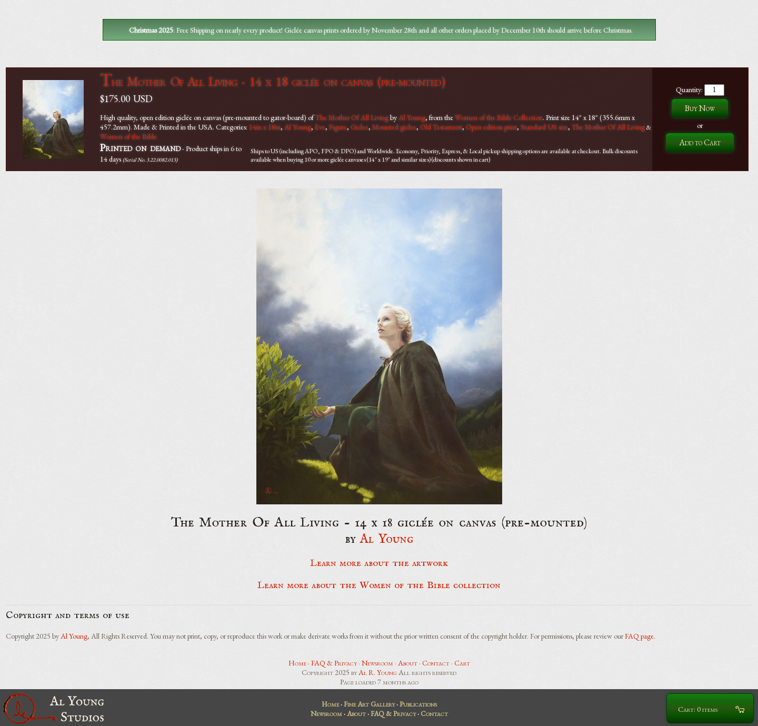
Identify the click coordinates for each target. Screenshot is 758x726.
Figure (338, 127)
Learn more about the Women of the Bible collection (379, 585)
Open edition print (491, 127)
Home (297, 663)
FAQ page (639, 636)
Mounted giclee (394, 127)
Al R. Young (377, 672)
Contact (436, 663)
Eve (320, 127)
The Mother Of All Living (351, 117)
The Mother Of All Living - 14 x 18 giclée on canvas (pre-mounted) (272, 81)
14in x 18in (265, 127)
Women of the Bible (128, 136)
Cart (462, 663)
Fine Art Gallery (369, 704)
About (407, 663)
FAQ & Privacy (334, 663)
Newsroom (377, 663)
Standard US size (544, 127)
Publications (418, 704)
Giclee (359, 127)
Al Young (411, 117)
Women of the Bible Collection (499, 117)
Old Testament (441, 127)
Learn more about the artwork (379, 563)
